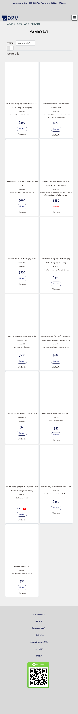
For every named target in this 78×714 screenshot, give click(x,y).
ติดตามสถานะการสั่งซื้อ (39, 642)
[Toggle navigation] (74, 18)
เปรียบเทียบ (23, 134)
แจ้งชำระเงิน (39, 635)
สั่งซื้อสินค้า (22, 129)
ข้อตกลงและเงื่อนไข (39, 628)
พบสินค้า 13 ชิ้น (13, 53)
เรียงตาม (11, 43)
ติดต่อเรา (39, 655)
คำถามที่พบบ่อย (39, 614)
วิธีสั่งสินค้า (39, 621)
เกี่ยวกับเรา (39, 648)
